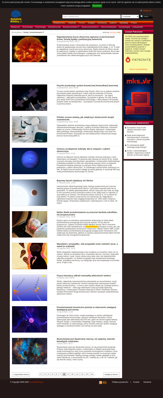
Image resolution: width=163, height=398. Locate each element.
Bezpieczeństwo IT (71, 27)
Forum (82, 23)
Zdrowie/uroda (54, 27)
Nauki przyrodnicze (90, 27)
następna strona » (111, 374)
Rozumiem (97, 6)
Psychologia (40, 27)
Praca (134, 23)
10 (72, 374)
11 (77, 374)
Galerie (113, 23)
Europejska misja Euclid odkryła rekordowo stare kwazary (136, 130)
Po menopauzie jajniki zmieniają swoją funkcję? (137, 146)
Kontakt (136, 382)
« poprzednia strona (21, 374)
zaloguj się (147, 11)
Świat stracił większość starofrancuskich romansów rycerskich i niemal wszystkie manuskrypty (138, 138)
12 (82, 374)
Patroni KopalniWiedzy (138, 69)
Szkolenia (147, 382)
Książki (91, 23)
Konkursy (102, 23)
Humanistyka (124, 27)
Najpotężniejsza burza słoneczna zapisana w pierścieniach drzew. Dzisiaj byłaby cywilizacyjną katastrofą (86, 38)
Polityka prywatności (120, 382)
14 (92, 374)
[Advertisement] (66, 74)
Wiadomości (59, 23)
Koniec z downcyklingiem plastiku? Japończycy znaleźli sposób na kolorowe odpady (138, 153)
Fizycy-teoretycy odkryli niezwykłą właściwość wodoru (84, 275)
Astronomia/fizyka (108, 27)
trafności (113, 32)
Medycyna (15, 27)
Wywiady (124, 23)
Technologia (27, 27)
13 (87, 374)
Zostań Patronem (134, 32)
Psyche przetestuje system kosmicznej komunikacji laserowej (87, 85)
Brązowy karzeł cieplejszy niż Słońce (75, 180)
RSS (104, 382)
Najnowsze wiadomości (137, 123)
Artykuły (72, 23)
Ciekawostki (138, 27)
